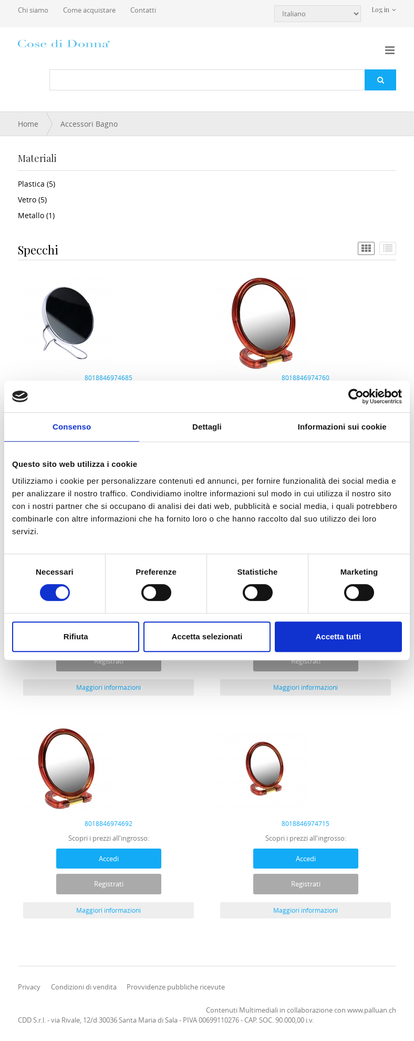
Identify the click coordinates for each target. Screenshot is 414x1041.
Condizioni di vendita (84, 987)
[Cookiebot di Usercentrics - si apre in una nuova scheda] (356, 396)
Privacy (29, 987)
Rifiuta (76, 636)
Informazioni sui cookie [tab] (342, 426)
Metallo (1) (36, 215)
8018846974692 (108, 823)
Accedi (109, 858)
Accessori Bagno (89, 124)
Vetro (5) (32, 200)
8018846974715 (305, 823)
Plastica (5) (36, 184)
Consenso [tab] (72, 426)
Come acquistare (89, 10)
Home (28, 124)
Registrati (108, 661)
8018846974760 (305, 377)
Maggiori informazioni (108, 687)
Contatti (143, 10)
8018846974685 (108, 377)
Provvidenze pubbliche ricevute (176, 987)
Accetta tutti (338, 636)
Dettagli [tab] (207, 426)
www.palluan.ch (371, 1010)
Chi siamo (33, 10)
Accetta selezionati (206, 636)
